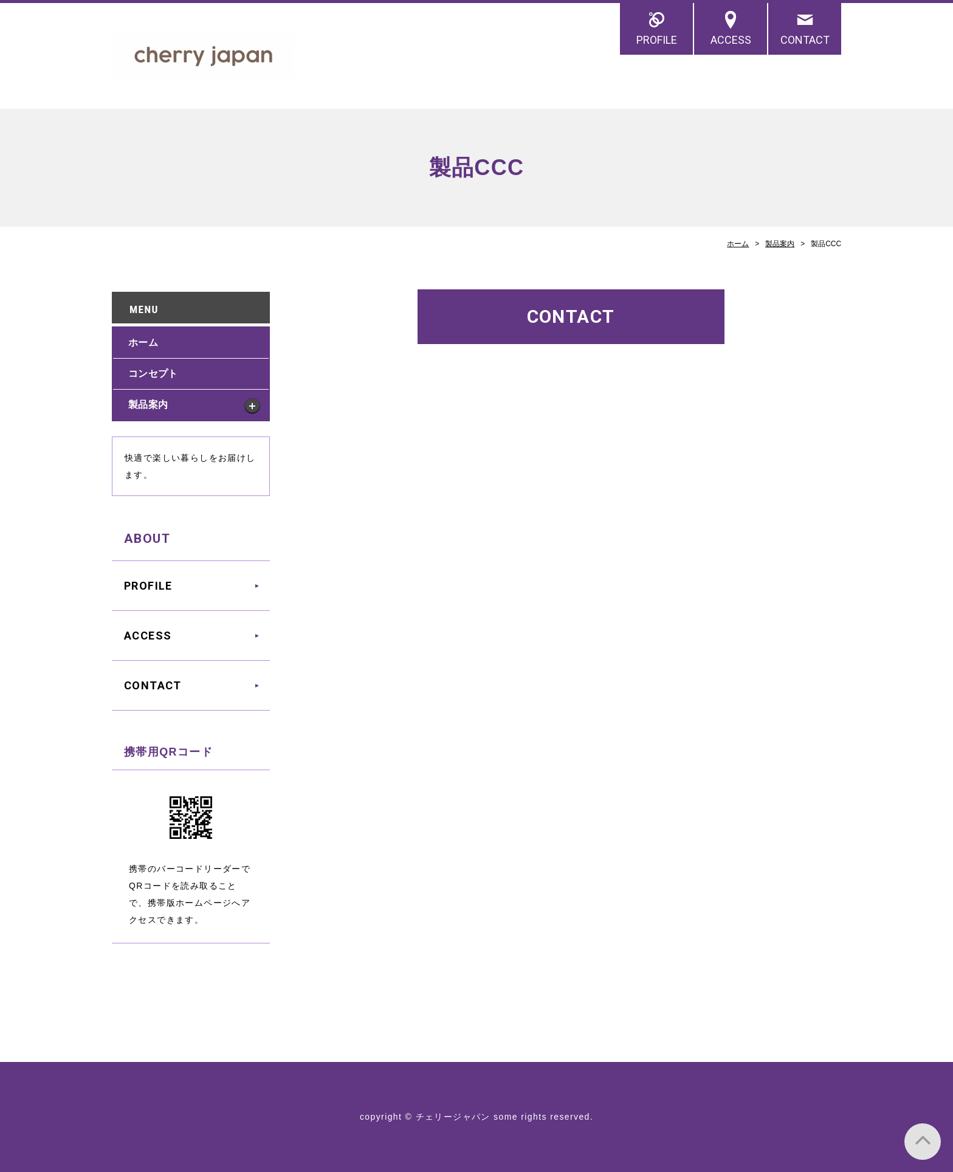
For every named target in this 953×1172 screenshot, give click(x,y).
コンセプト (153, 373)
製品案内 (779, 244)
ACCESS (730, 39)
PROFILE (656, 39)
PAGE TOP (922, 1141)
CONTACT (805, 39)
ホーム (738, 244)
